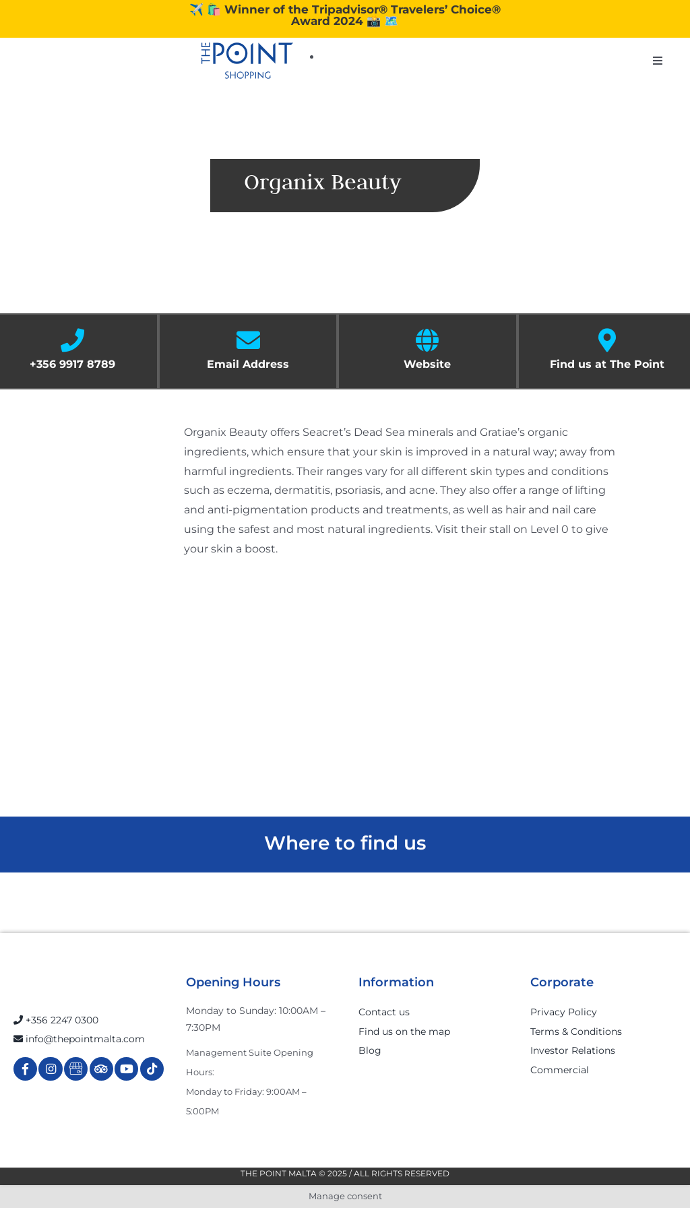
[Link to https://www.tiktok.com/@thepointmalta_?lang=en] (152, 1069)
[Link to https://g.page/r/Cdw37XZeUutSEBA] (76, 1069)
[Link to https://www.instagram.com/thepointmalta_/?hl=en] (50, 1069)
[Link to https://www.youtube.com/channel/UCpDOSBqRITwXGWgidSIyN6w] (126, 1069)
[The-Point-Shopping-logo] (247, 60)
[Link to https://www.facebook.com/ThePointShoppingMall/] (25, 1069)
